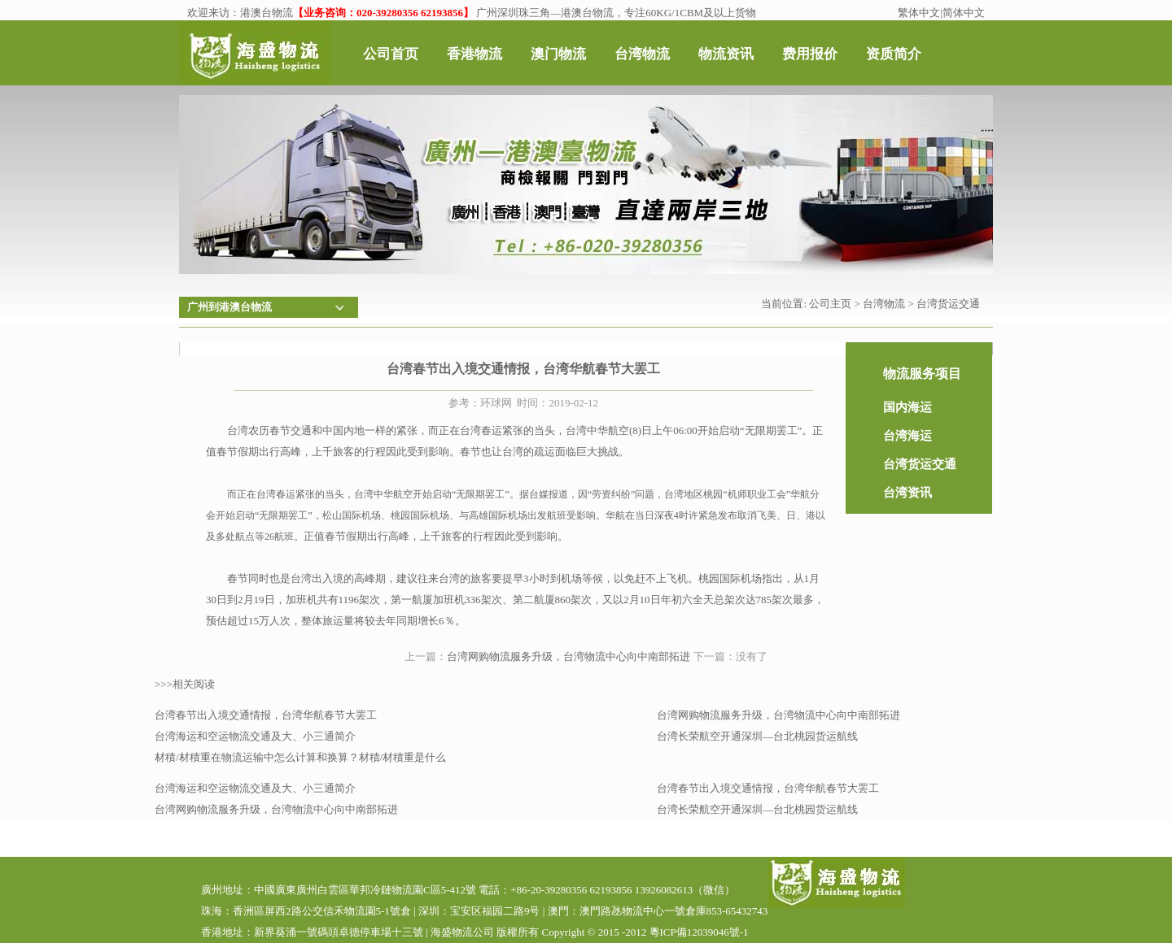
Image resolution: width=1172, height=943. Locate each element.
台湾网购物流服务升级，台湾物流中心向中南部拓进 (568, 656)
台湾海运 (907, 435)
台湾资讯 (907, 492)
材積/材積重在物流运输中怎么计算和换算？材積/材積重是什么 (300, 757)
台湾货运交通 (948, 304)
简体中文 (963, 13)
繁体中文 (919, 13)
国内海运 (907, 407)
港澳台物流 (266, 13)
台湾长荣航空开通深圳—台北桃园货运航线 (757, 736)
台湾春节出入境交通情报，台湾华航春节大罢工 (266, 715)
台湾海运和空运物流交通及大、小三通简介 (255, 736)
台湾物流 (884, 304)
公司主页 (830, 304)
